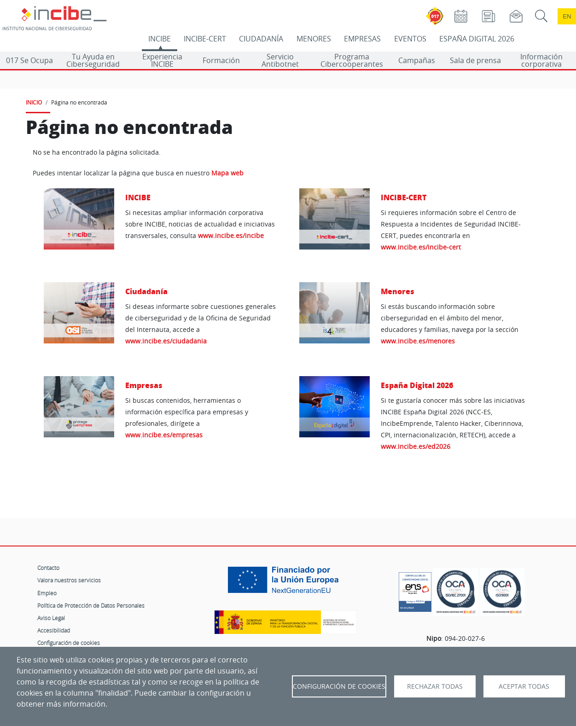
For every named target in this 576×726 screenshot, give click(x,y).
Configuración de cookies (68, 642)
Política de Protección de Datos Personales (91, 605)
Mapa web (227, 173)
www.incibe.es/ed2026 (415, 446)
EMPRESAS (362, 39)
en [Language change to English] (567, 16)
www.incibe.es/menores (418, 341)
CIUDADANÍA (261, 39)
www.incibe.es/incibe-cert (421, 247)
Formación (221, 60)
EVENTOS (410, 39)
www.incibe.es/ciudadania (166, 341)
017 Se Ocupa (29, 60)
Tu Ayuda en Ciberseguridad (93, 60)
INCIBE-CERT (205, 39)
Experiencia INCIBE (162, 60)
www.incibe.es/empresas (164, 434)
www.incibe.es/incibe (231, 235)
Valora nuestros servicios (69, 580)
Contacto (48, 567)
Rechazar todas (435, 686)
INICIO (34, 102)
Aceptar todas (524, 686)
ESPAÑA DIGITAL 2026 (476, 39)
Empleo (47, 593)
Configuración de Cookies (339, 686)
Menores (397, 291)
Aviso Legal (51, 617)
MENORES (314, 39)
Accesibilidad (53, 630)
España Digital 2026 (417, 385)
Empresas (144, 385)
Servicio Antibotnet (280, 60)
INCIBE (159, 39)
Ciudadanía (146, 291)
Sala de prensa (475, 60)
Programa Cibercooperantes (351, 60)
